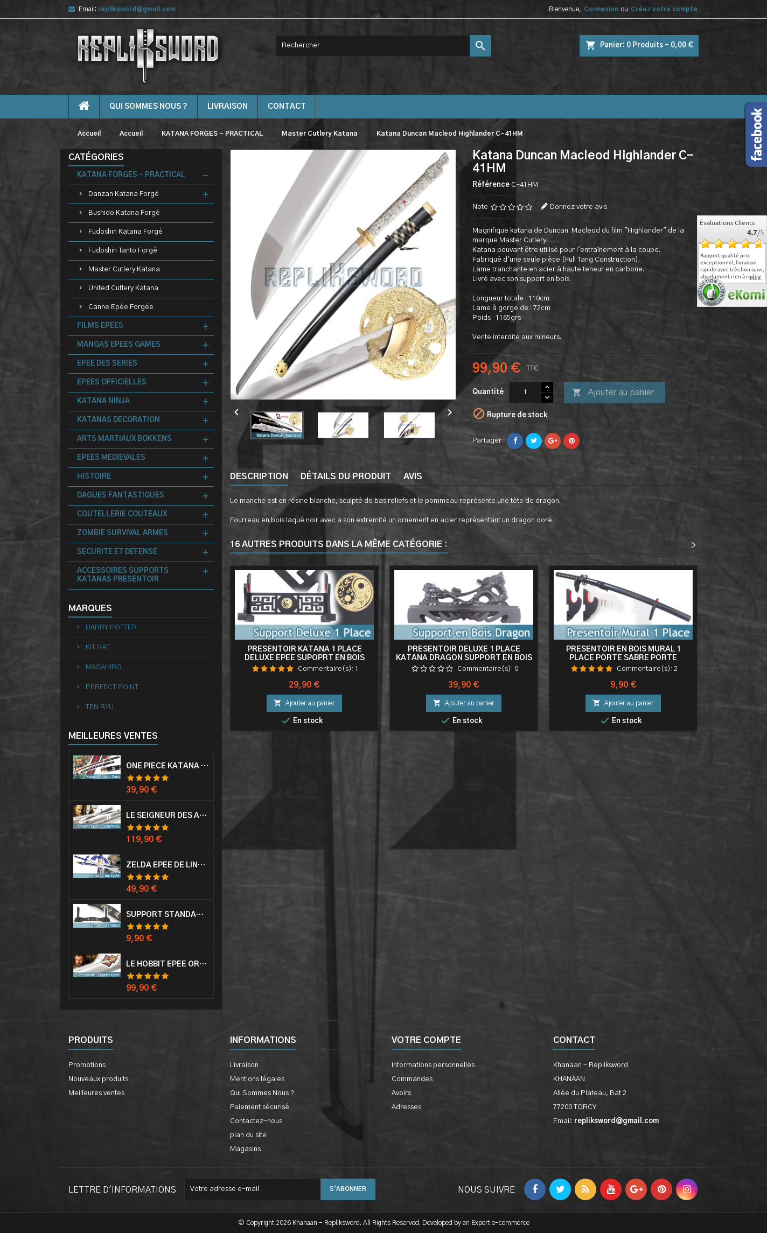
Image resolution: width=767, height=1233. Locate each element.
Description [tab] (259, 476)
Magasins (245, 1149)
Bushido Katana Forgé (124, 212)
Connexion (601, 9)
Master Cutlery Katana (124, 269)
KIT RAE (97, 647)
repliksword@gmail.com (137, 9)
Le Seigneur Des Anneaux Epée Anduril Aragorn (167, 815)
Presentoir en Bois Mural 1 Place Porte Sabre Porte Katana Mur (623, 658)
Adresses (406, 1107)
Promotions (87, 1065)
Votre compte (426, 1040)
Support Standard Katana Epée (167, 915)
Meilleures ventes (96, 1093)
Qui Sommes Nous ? (148, 106)
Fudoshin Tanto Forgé (122, 250)
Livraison (227, 106)
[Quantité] (525, 392)
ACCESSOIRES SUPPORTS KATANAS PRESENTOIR (123, 575)
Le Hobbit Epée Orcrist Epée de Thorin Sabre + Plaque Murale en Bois (167, 964)
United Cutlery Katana (123, 288)
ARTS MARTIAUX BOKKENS (124, 439)
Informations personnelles (433, 1065)
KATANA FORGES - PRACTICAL (131, 175)
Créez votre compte (664, 9)
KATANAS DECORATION (118, 420)
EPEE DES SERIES (107, 363)
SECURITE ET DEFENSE (117, 552)
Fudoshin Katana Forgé (125, 231)
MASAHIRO (103, 667)
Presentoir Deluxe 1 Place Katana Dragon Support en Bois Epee (464, 658)
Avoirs (401, 1093)
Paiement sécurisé (259, 1107)
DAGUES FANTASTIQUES (120, 495)
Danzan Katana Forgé (123, 194)
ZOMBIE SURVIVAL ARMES (122, 533)
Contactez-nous (256, 1121)
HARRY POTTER (110, 627)
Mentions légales (257, 1079)
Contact (574, 1040)
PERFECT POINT (111, 687)
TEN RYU (99, 707)
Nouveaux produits (98, 1079)
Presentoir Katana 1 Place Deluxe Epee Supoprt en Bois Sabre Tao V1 (305, 658)
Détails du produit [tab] (346, 476)
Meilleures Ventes (113, 736)
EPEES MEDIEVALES (111, 457)
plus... (757, 279)
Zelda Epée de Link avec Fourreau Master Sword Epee (167, 865)
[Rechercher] (383, 46)
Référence (491, 184)
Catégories (96, 157)
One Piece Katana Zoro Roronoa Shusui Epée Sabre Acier (167, 766)
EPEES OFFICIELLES (112, 382)
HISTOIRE (94, 476)
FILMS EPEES (100, 326)
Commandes (412, 1079)
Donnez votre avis (578, 207)
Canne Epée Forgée (121, 307)
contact (287, 106)
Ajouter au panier (613, 393)
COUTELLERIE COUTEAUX (122, 514)
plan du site (248, 1135)
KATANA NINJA (103, 401)
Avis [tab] (412, 476)
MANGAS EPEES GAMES (119, 344)
